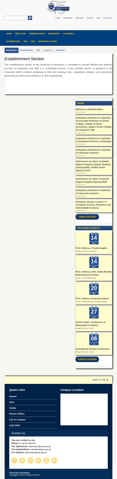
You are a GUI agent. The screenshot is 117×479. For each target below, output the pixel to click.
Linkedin (38, 460)
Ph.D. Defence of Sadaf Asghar (91, 248)
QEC (33, 41)
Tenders (90, 18)
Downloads (67, 18)
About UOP (20, 34)
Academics (68, 34)
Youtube (46, 460)
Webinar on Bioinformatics (89, 109)
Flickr (54, 460)
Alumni (12, 396)
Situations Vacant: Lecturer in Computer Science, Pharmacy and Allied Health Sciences (93, 205)
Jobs (98, 18)
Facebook (14, 460)
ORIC (25, 41)
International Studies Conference (92, 349)
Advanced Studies (47, 41)
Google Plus (30, 460)
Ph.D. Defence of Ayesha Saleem (92, 298)
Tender (12, 408)
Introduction (11, 50)
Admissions (54, 34)
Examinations (13, 41)
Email (57, 18)
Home (9, 34)
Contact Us (107, 18)
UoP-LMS (80, 18)
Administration (37, 34)
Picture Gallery (17, 413)
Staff (38, 50)
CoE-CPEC (14, 425)
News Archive (87, 217)
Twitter (22, 460)
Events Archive (87, 359)
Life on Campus (17, 419)
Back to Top (99, 380)
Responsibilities (26, 50)
